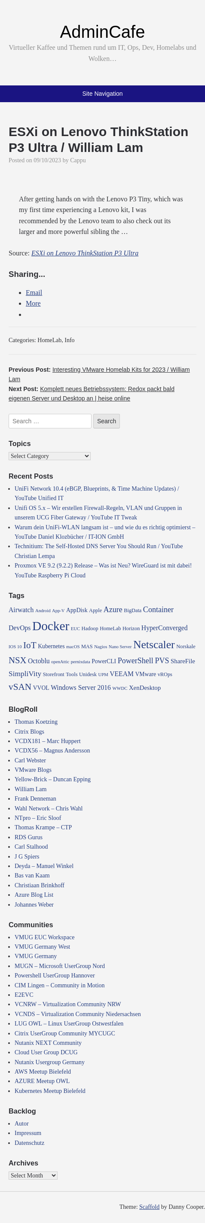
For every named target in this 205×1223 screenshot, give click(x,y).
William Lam (30, 789)
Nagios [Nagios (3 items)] (100, 646)
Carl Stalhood (31, 847)
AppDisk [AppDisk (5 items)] (76, 610)
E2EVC (24, 995)
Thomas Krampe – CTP (43, 827)
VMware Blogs (33, 770)
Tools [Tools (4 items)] (71, 674)
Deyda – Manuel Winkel (44, 866)
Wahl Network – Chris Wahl (49, 808)
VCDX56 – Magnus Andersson (52, 750)
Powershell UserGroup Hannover (55, 975)
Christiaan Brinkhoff (39, 885)
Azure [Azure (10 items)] (113, 609)
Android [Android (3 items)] (43, 610)
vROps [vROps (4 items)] (165, 674)
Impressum (28, 1133)
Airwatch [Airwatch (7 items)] (21, 609)
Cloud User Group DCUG (46, 1052)
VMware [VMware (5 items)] (145, 674)
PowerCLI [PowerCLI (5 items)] (104, 661)
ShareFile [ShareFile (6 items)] (183, 661)
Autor (22, 1123)
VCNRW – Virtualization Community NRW (68, 1004)
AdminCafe (102, 31)
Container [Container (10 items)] (158, 609)
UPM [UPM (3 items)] (103, 674)
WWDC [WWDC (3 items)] (119, 688)
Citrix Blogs (29, 731)
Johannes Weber (34, 904)
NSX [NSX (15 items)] (18, 660)
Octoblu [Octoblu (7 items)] (39, 661)
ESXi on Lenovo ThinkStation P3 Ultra (84, 253)
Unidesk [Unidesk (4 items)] (88, 674)
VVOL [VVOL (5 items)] (41, 688)
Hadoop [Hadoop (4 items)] (90, 628)
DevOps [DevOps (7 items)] (20, 627)
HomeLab (49, 340)
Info (69, 340)
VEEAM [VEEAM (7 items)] (122, 673)
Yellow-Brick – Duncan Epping (53, 779)
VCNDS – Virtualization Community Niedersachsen (78, 1014)
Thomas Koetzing (36, 722)
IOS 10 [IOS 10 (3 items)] (15, 646)
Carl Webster (30, 760)
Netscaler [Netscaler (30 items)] (154, 644)
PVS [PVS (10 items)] (162, 660)
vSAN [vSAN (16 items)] (20, 687)
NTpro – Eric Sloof (38, 818)
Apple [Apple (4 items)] (95, 610)
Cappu (78, 160)
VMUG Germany (36, 956)
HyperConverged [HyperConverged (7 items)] (164, 627)
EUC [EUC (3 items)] (75, 628)
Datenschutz (29, 1143)
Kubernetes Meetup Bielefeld (50, 1091)
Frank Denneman (35, 798)
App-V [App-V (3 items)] (58, 610)
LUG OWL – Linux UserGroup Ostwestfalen (69, 1023)
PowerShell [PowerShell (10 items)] (135, 660)
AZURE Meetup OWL (42, 1081)
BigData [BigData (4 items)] (132, 610)
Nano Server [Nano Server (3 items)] (120, 646)
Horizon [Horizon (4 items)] (131, 628)
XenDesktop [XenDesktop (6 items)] (145, 687)
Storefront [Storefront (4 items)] (53, 674)
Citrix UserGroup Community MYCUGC (65, 1033)
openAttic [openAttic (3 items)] (60, 661)
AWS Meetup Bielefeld (43, 1071)
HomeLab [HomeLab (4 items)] (110, 628)
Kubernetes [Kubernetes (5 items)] (51, 646)
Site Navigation (102, 93)
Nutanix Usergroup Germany (50, 1062)
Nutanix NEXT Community (48, 1043)
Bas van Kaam (32, 875)
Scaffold (149, 1207)
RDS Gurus (29, 837)
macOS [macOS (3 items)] (73, 646)
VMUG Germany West (42, 947)
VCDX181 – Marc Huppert (48, 741)
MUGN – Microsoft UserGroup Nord (60, 966)
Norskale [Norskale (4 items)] (186, 646)
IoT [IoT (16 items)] (30, 645)
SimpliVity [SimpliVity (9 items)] (25, 674)
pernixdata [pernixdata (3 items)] (80, 661)
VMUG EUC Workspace (44, 937)
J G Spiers (27, 856)
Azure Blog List (34, 895)
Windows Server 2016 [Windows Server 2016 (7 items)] (81, 687)
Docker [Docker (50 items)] (50, 626)
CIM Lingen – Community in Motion (60, 985)
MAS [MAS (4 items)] (87, 646)
